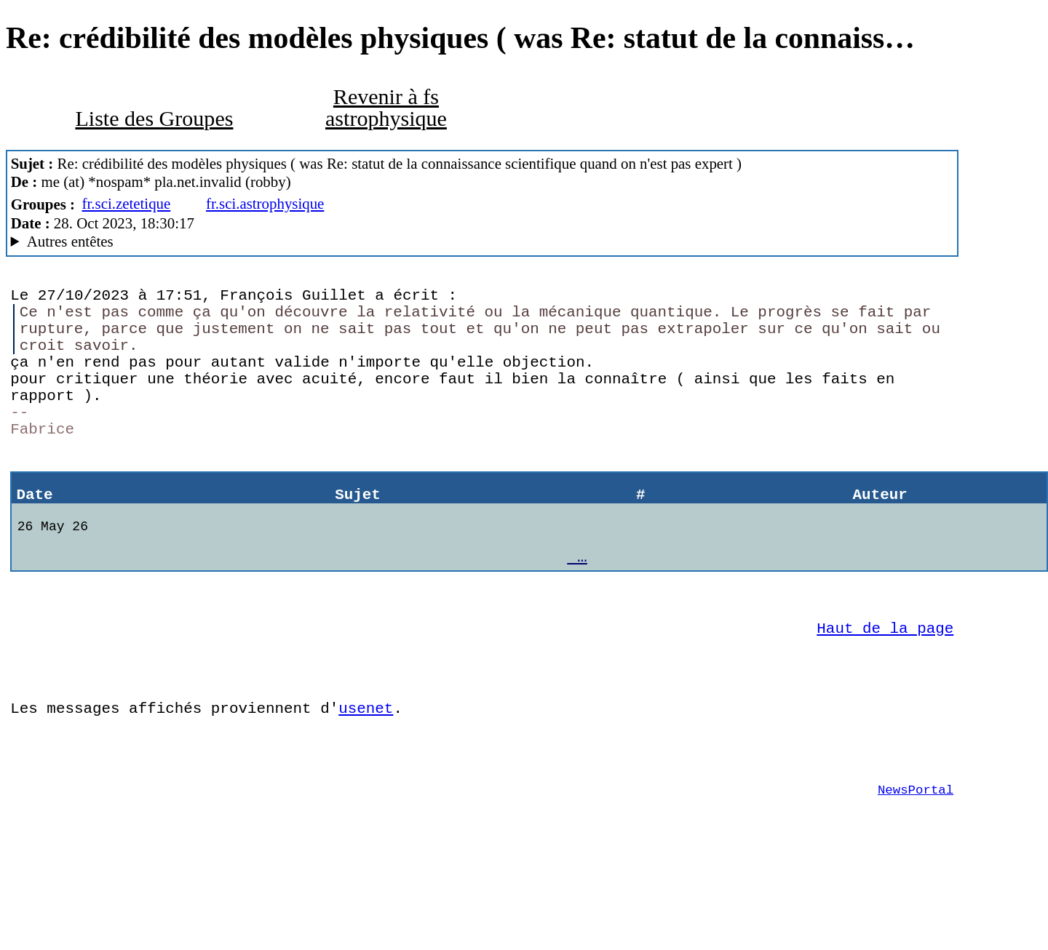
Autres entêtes (70, 241)
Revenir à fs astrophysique (386, 107)
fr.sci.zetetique (126, 203)
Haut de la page (885, 685)
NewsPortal (915, 868)
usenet (365, 776)
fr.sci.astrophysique (265, 203)
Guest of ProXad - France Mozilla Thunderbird (482, 242)
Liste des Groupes (154, 118)
